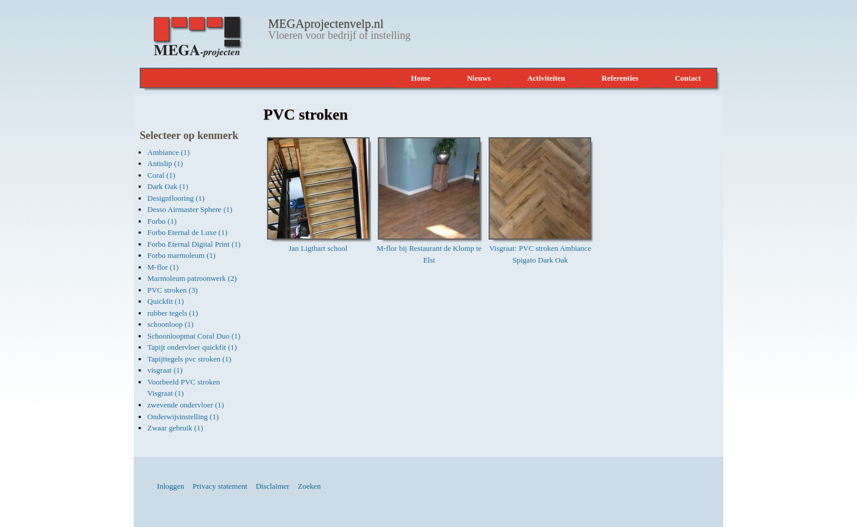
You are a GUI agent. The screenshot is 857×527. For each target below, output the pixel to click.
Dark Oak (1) (167, 186)
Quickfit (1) (165, 301)
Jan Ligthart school (318, 248)
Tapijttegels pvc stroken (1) (189, 358)
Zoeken (309, 486)
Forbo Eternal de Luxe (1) (187, 232)
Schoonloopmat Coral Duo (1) (193, 336)
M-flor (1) (163, 267)
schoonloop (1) (170, 324)
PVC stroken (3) (172, 290)
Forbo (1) (161, 221)
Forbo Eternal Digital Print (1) (193, 244)
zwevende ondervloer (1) (185, 404)
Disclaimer (272, 486)
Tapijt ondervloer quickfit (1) (192, 347)
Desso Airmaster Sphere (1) (189, 209)
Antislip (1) (165, 163)
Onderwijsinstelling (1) (183, 416)
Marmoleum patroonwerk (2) (192, 278)
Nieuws (478, 78)
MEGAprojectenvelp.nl (326, 23)
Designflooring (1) (176, 198)
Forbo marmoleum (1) (181, 255)
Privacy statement (220, 486)
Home (420, 78)
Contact (688, 78)
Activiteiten (546, 78)
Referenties (620, 78)
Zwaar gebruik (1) (175, 427)
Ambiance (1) (168, 152)
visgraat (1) (165, 370)
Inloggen (170, 486)
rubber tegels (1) (172, 313)
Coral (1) (161, 175)
